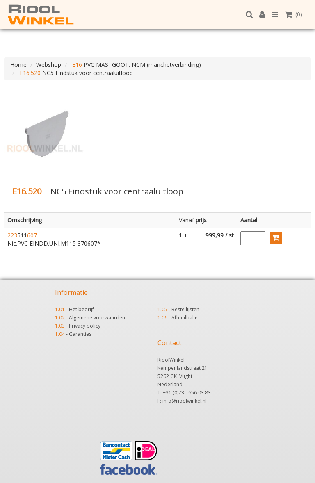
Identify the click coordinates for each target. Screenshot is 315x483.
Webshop (48, 64)
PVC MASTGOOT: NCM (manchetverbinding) (136, 64)
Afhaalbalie (184, 317)
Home (18, 64)
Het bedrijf (81, 309)
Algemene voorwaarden (97, 317)
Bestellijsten (185, 309)
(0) (293, 14)
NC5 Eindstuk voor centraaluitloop (75, 73)
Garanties (80, 333)
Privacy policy (84, 325)
